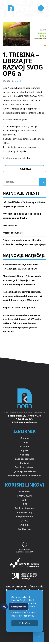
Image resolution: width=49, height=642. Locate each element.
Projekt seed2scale (13, 232)
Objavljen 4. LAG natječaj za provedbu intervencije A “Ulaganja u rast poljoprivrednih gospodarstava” (22, 280)
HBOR (24, 504)
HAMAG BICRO (24, 495)
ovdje (30, 615)
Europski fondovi (24, 516)
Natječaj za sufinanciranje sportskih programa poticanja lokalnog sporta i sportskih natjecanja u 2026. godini (22, 296)
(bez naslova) (10, 225)
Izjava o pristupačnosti (24, 471)
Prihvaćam (24, 623)
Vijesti (18, 81)
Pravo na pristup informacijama (24, 475)
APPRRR (24, 524)
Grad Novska (24, 529)
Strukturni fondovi (24, 508)
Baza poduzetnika (24, 458)
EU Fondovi (24, 491)
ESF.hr (24, 499)
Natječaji (24, 454)
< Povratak (24, 169)
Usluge (24, 442)
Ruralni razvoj (24, 512)
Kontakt (24, 463)
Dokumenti (24, 446)
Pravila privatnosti (24, 467)
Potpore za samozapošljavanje (19, 307)
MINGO (24, 520)
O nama (24, 438)
